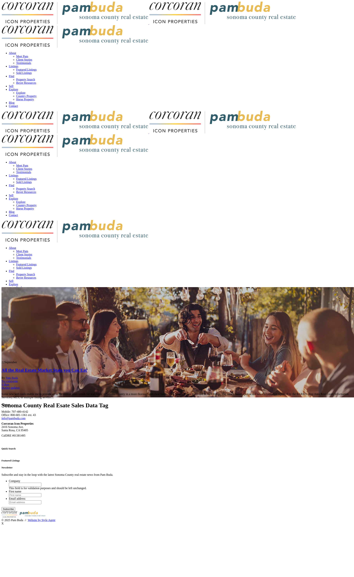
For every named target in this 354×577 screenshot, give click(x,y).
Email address (17, 498)
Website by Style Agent (41, 520)
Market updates (10, 387)
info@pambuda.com (13, 418)
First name (15, 491)
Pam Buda (12, 377)
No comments (9, 381)
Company (14, 481)
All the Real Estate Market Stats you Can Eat (44, 370)
